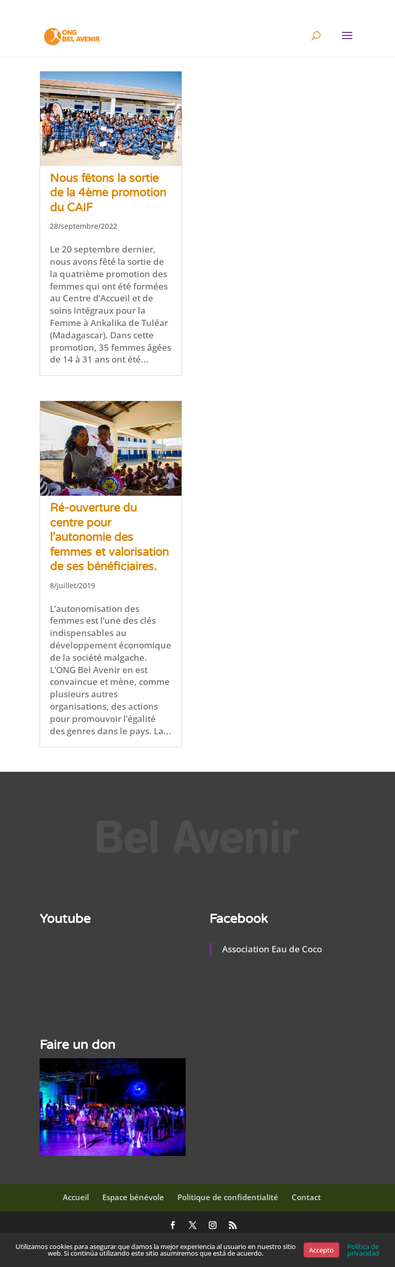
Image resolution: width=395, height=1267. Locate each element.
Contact (306, 1197)
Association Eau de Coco (272, 949)
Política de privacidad (363, 1250)
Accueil (76, 1197)
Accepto (321, 1250)
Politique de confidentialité (227, 1197)
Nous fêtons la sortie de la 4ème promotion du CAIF (108, 193)
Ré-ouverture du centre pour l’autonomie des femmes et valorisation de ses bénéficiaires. (109, 537)
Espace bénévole (133, 1197)
